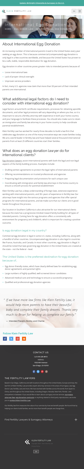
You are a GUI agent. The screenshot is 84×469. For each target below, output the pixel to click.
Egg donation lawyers (12, 160)
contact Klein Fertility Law (20, 400)
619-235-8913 (42, 357)
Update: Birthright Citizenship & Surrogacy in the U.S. (42, 3)
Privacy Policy (36, 446)
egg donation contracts (25, 397)
